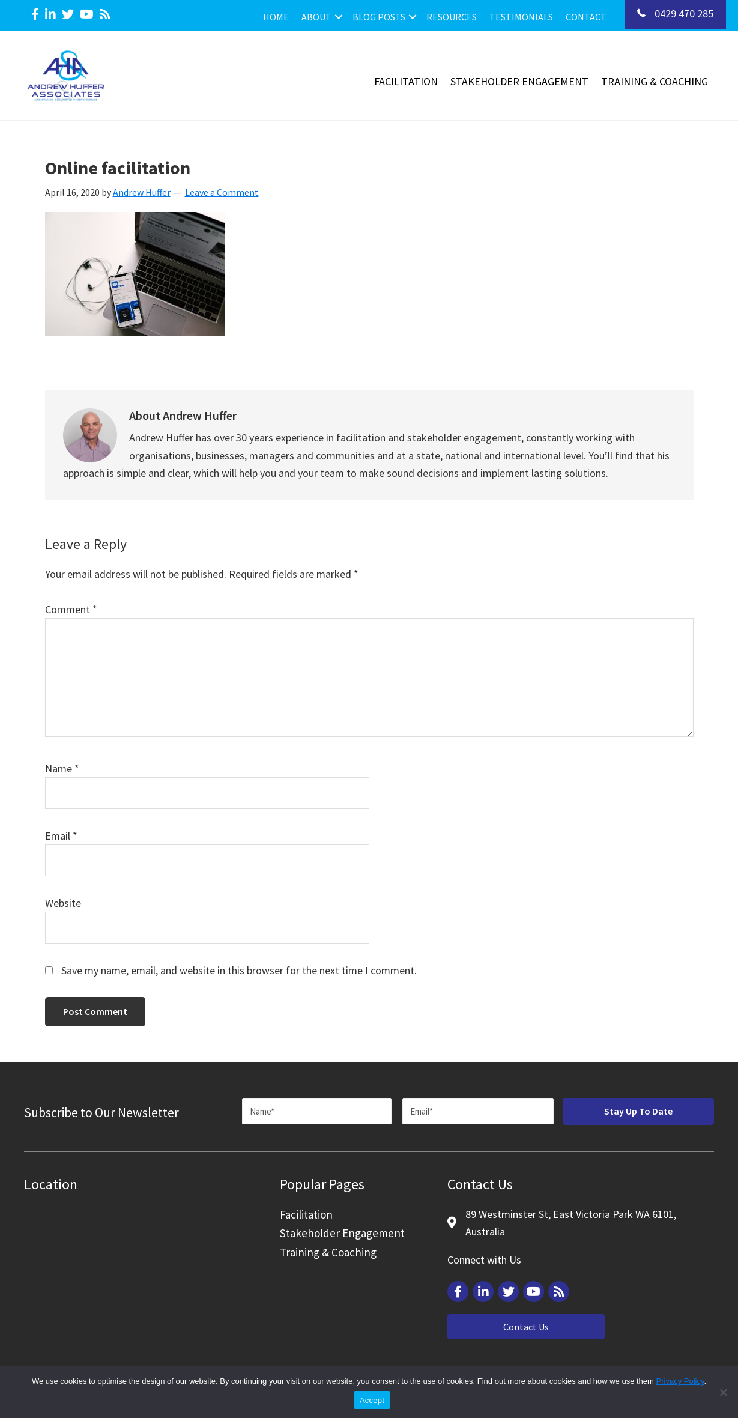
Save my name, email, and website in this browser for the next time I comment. (239, 970)
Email (61, 836)
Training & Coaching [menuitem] (654, 81)
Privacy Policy (680, 1381)
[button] (338, 17)
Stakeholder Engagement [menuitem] (519, 81)
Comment (71, 609)
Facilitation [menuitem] (406, 81)
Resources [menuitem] (451, 17)
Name (62, 768)
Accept (372, 1400)
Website (63, 903)
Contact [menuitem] (586, 17)
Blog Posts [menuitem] (378, 17)
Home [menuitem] (276, 17)
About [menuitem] (316, 17)
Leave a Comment (222, 192)
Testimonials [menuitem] (521, 17)
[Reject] (723, 1392)
